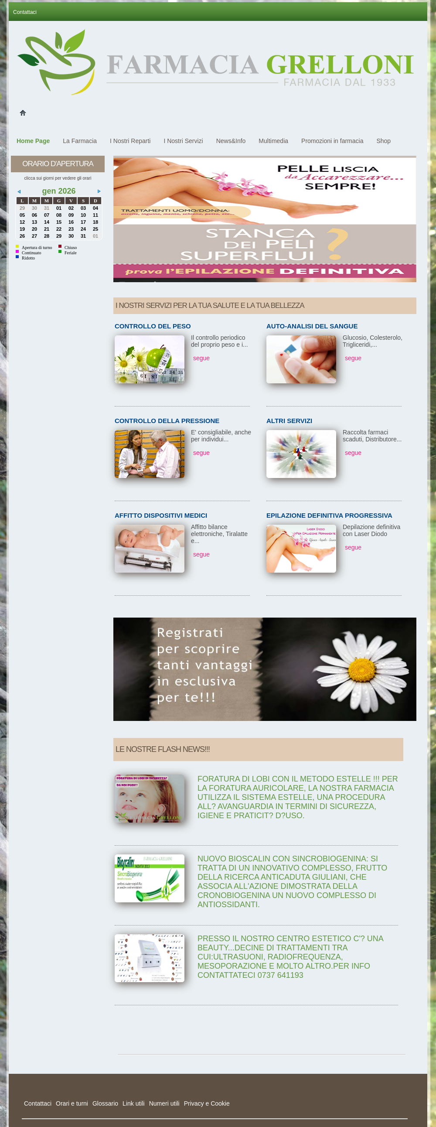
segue (201, 358)
